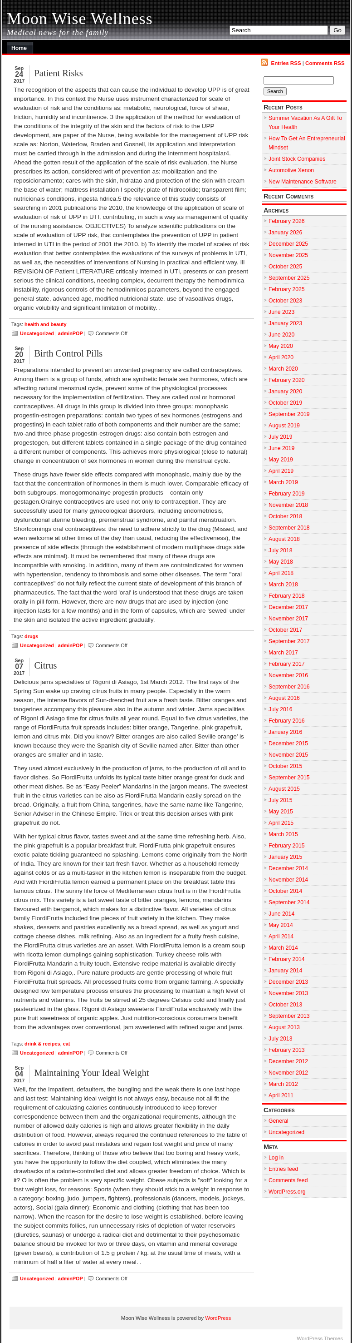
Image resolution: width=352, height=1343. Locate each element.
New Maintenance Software (303, 181)
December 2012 (288, 1061)
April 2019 (281, 471)
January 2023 (285, 323)
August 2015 (284, 789)
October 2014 (285, 891)
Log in (276, 1158)
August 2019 (284, 425)
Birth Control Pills (68, 353)
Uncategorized (37, 333)
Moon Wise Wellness (80, 19)
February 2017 (287, 664)
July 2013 (280, 1039)
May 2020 (281, 346)
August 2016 (284, 698)
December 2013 (288, 982)
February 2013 (287, 1050)
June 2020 (281, 335)
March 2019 (283, 482)
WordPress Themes (320, 1338)
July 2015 (280, 800)
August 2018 (284, 539)
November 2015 (288, 755)
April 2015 (281, 823)
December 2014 (288, 868)
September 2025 (289, 278)
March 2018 (283, 584)
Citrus (45, 665)
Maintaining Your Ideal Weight (91, 1073)
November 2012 (288, 1073)
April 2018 (281, 573)
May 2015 (281, 811)
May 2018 (281, 562)
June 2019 (281, 448)
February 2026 (287, 221)
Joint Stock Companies (297, 159)
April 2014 (281, 936)
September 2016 (289, 687)
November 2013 (288, 993)
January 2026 (285, 232)
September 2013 (289, 1016)
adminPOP (70, 333)
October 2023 (285, 300)
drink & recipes (42, 1043)
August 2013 (284, 1027)
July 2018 (280, 550)
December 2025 (288, 244)
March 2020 (283, 369)
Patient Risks (58, 73)
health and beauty (45, 324)
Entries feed (283, 1169)
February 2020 (287, 380)
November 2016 (288, 675)
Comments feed (288, 1180)
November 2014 (288, 880)
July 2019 (280, 437)
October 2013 (285, 1004)
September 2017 (289, 641)
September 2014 (289, 902)
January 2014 (285, 970)
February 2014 (287, 959)
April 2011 (281, 1095)
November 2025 (288, 255)
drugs (31, 636)
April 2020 (281, 357)
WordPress (218, 1318)
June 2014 (281, 914)
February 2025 (287, 289)
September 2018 (289, 528)
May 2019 (281, 459)
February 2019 (287, 494)
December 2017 (288, 607)
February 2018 (287, 596)
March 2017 (283, 652)
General (278, 1121)
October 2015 (285, 766)
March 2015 (283, 834)
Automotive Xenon (291, 170)
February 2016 (287, 721)
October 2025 (285, 266)
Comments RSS (325, 63)
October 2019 (285, 403)
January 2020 (285, 391)
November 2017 (288, 618)
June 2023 (281, 312)
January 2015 (285, 857)
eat (66, 1043)
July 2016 (280, 709)
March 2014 (283, 948)
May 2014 (281, 925)
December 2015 (288, 743)
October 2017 (285, 630)
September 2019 (289, 414)
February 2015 (287, 845)
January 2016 (285, 732)
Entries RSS (286, 63)
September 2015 (289, 777)
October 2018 (285, 516)
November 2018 (288, 505)
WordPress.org (287, 1192)
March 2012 (283, 1084)
